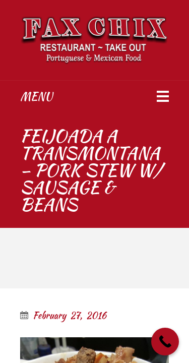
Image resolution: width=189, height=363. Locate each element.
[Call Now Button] (165, 341)
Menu (36, 96)
